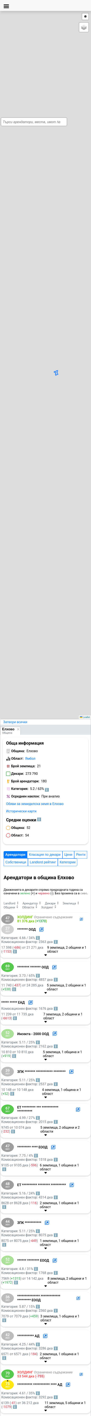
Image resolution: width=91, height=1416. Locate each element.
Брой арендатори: (25, 781)
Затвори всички (15, 722)
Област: (17, 759)
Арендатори (15, 854)
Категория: (19, 789)
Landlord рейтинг (43, 862)
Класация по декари (45, 854)
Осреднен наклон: (25, 796)
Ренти (80, 854)
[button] (50, 364)
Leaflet (85, 717)
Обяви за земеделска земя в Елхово (35, 804)
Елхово (8, 729)
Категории (67, 862)
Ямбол (30, 759)
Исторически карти (21, 811)
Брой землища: (23, 766)
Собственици (15, 862)
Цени (68, 854)
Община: (18, 751)
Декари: (17, 774)
